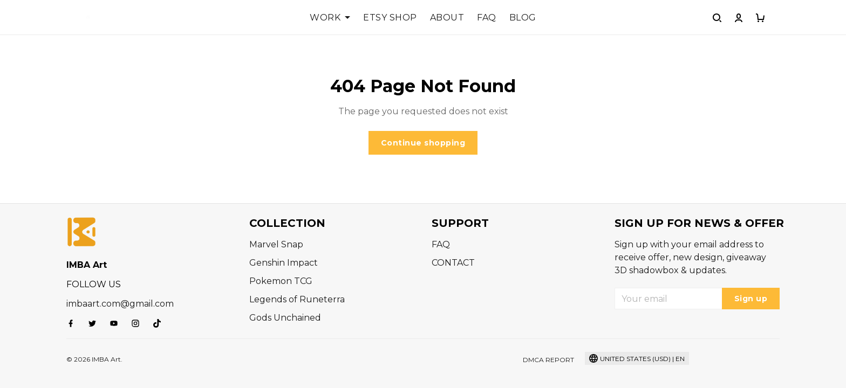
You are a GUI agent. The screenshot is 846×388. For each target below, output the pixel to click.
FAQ (486, 17)
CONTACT (453, 263)
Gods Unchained (285, 318)
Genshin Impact (283, 263)
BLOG (522, 17)
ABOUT (447, 17)
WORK (330, 17)
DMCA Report (548, 360)
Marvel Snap (276, 244)
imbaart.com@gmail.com (120, 304)
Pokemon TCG (280, 281)
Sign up (751, 298)
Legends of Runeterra (297, 299)
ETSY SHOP (390, 17)
